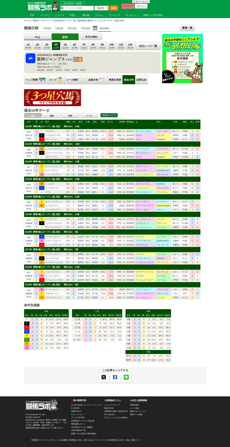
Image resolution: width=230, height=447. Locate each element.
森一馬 (81, 245)
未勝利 (176, 170)
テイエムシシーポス (54, 280)
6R (74, 46)
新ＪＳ (176, 131)
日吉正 (95, 280)
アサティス (161, 223)
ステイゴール (162, 174)
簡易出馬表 (115, 79)
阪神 (65, 37)
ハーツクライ (141, 170)
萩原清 (95, 188)
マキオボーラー (52, 293)
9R (102, 46)
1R (28, 46)
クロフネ (160, 135)
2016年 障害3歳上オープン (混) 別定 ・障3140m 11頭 (52, 267)
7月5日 (59, 28)
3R (46, 46)
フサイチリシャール (144, 272)
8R (93, 46)
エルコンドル (162, 293)
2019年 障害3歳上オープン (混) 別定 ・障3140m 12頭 (52, 214)
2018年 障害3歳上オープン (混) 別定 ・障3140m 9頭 (51, 232)
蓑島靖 (81, 205)
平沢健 (81, 153)
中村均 (95, 262)
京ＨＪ (176, 201)
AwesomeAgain (164, 205)
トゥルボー (50, 184)
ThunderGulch (163, 170)
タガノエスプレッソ (54, 201)
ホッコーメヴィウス (54, 153)
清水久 (95, 153)
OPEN (175, 135)
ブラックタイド (142, 201)
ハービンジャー (142, 188)
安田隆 (95, 227)
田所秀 (95, 272)
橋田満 (95, 219)
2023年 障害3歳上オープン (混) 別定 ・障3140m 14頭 (52, 144)
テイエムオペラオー (144, 280)
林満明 (81, 254)
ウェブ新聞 (37, 79)
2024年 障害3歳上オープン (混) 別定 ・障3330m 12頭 (52, 126)
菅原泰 (95, 297)
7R (83, 46)
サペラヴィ (50, 131)
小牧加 (81, 139)
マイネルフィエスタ (54, 262)
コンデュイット (142, 223)
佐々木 (95, 139)
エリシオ (160, 297)
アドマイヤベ (162, 188)
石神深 (81, 184)
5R (65, 46)
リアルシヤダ (162, 289)
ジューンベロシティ (54, 149)
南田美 (95, 131)
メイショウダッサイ (54, 245)
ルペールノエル (52, 258)
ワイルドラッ (162, 192)
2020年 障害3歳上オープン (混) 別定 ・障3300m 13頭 (52, 197)
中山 (37, 37)
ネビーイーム (51, 139)
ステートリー (162, 262)
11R (121, 46)
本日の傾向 (91, 36)
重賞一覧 (187, 27)
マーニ (48, 192)
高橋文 (95, 205)
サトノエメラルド (53, 227)
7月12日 (85, 28)
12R (130, 46)
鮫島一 (95, 192)
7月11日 (72, 28)
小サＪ (176, 153)
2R (37, 46)
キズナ (139, 135)
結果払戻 (141, 79)
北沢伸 (81, 219)
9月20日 (104, 28)
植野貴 (81, 262)
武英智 (95, 135)
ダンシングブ (162, 153)
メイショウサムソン (144, 174)
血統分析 (97, 79)
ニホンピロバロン (53, 272)
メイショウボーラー (144, 293)
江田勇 (81, 131)
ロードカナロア (142, 149)
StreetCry (161, 184)
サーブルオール (52, 188)
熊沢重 (81, 210)
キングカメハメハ (143, 227)
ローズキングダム (143, 131)
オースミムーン (52, 289)
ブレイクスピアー (53, 210)
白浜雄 (81, 237)
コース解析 (76, 79)
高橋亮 (95, 174)
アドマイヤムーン (143, 192)
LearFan (160, 258)
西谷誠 (81, 149)
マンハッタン (162, 131)
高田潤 (81, 174)
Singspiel (161, 139)
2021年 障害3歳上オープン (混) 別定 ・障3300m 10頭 (52, 179)
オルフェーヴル (142, 184)
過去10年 (129, 79)
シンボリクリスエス (144, 262)
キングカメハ (162, 201)
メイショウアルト (53, 174)
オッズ (57, 79)
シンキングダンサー (54, 223)
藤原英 (95, 258)
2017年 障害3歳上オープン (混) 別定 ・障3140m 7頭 (51, 249)
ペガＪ (176, 293)
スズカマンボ (141, 245)
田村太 (81, 135)
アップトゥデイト (53, 237)
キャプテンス (162, 272)
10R (111, 46)
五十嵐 (81, 170)
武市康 (95, 223)
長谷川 (95, 210)
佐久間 (81, 280)
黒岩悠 (81, 166)
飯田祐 (95, 245)
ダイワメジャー (142, 153)
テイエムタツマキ (53, 135)
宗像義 (95, 170)
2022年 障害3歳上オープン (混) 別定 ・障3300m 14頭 (52, 161)
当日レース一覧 (148, 46)
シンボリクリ (162, 149)
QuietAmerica (163, 241)
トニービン (161, 227)
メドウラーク (51, 219)
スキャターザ (162, 245)
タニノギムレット (143, 219)
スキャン (160, 210)
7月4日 (47, 28)
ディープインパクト (144, 205)
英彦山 (176, 192)
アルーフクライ (52, 170)
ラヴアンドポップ (53, 241)
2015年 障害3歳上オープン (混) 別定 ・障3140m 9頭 (51, 284)
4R (56, 46)
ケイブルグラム (52, 205)
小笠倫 (95, 184)
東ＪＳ (176, 149)
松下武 (95, 289)
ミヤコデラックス (53, 297)
